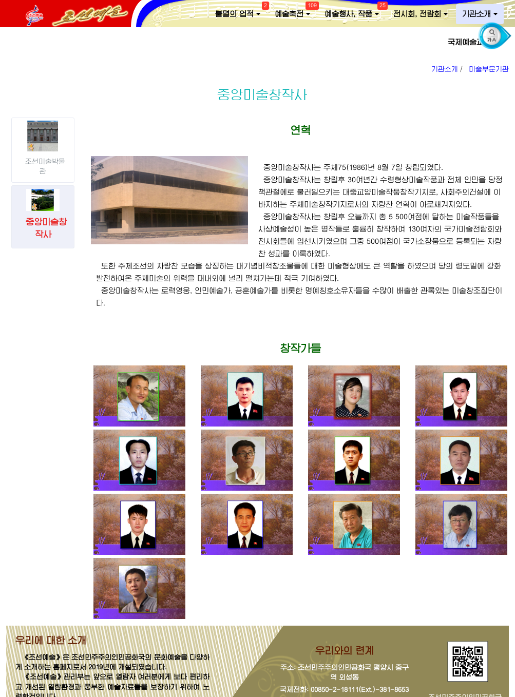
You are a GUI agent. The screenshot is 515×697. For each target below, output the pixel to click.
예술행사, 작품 (355, 12)
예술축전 (295, 12)
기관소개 (480, 14)
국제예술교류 (473, 42)
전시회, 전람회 (420, 14)
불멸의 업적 (240, 12)
